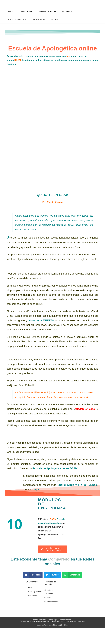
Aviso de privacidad (43, 621)
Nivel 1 (50, 597)
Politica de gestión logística (75, 621)
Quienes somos (65, 620)
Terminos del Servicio (27, 621)
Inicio (30, 588)
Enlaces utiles (37, 620)
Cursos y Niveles (35, 591)
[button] (33, 575)
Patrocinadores (53, 601)
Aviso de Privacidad (49, 591)
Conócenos (32, 595)
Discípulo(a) (53, 620)
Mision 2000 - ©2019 (60, 625)
